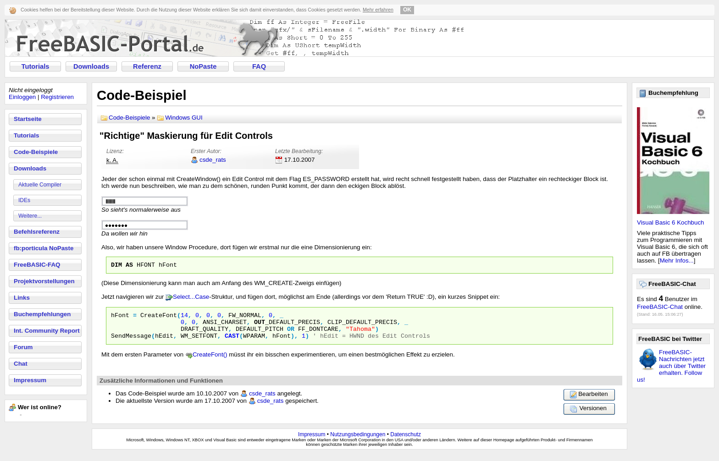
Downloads (91, 66)
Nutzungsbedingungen (357, 441)
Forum (23, 347)
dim (116, 266)
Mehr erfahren (378, 9)
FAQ (259, 66)
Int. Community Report (47, 330)
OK (407, 9)
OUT (259, 326)
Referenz (147, 66)
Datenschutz (405, 441)
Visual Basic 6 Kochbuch (670, 222)
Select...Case (191, 298)
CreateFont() (210, 361)
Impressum (30, 380)
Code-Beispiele (36, 151)
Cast (232, 342)
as (129, 266)
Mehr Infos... (677, 260)
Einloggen (22, 96)
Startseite (28, 118)
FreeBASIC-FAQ (37, 264)
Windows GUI (183, 117)
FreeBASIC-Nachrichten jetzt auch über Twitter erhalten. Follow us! (671, 366)
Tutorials (36, 66)
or (290, 334)
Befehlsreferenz (37, 231)
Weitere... (30, 216)
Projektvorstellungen (44, 281)
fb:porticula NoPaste (43, 248)
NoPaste (203, 66)
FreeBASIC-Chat (660, 306)
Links (22, 297)
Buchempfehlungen (42, 314)
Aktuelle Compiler (39, 184)
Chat (21, 363)
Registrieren (57, 96)
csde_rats (212, 159)
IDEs (24, 200)
